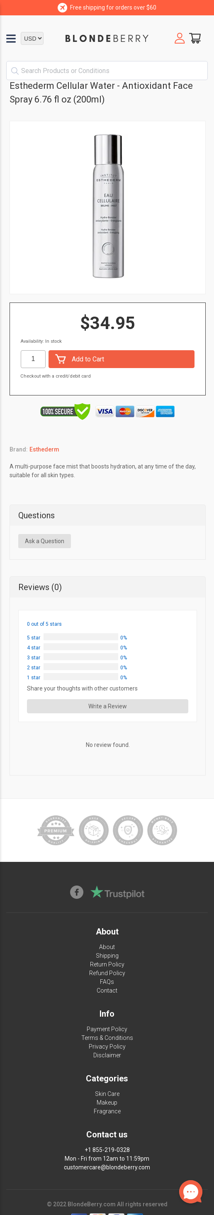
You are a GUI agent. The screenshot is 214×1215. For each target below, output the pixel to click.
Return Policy (107, 964)
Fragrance (107, 1111)
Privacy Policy (107, 1046)
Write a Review (107, 706)
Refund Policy (107, 973)
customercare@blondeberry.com (107, 1167)
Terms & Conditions (107, 1037)
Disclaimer (107, 1055)
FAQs (107, 981)
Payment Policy (107, 1029)
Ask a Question (44, 541)
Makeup (107, 1102)
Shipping (107, 955)
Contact (107, 990)
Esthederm (44, 449)
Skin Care (107, 1094)
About (107, 947)
